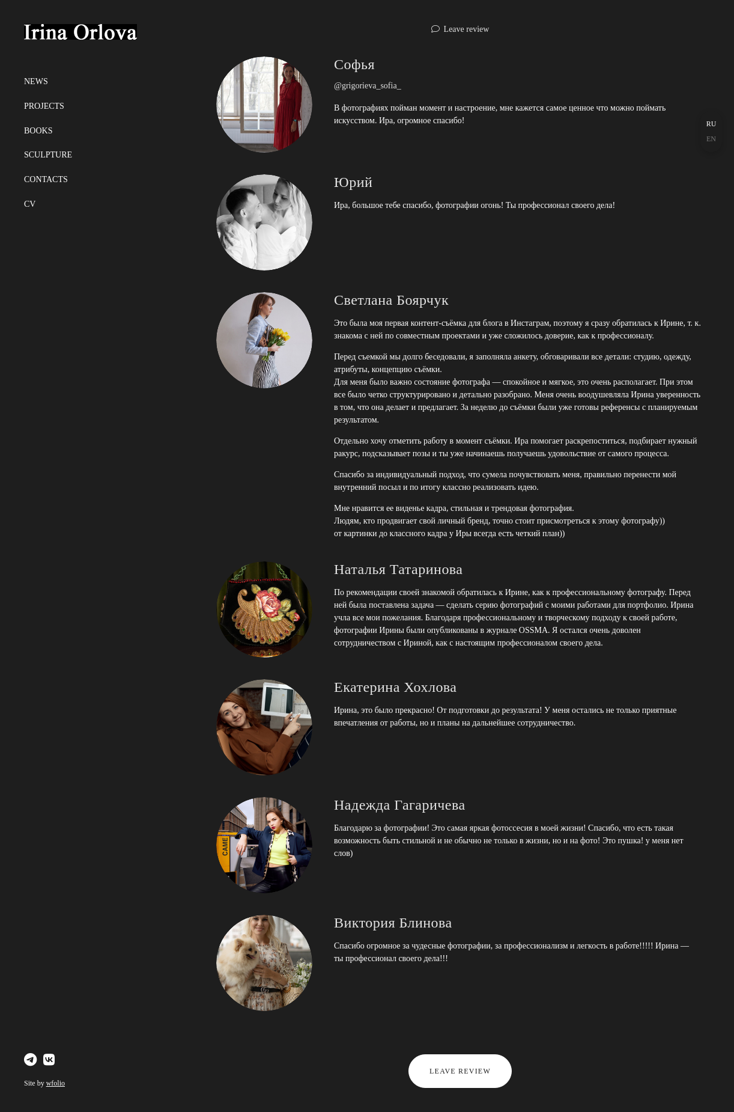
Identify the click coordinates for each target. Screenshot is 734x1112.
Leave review (467, 29)
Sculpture (48, 154)
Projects (44, 106)
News (36, 81)
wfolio (55, 1083)
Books (38, 130)
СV (29, 204)
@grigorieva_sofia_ (367, 85)
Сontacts (46, 179)
